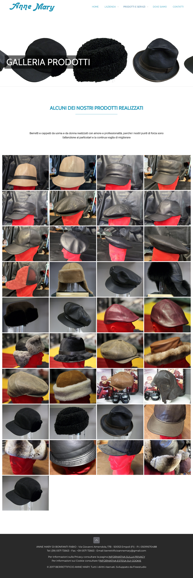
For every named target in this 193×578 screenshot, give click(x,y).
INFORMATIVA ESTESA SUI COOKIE (120, 560)
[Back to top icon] (96, 540)
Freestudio (139, 567)
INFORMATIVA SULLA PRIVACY (126, 556)
